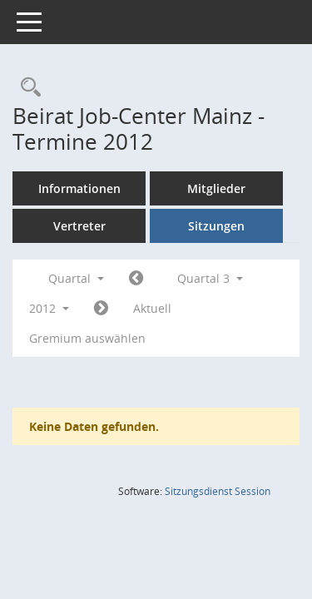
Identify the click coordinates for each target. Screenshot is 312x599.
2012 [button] (49, 308)
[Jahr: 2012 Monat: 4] (136, 279)
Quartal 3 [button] (210, 278)
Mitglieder (216, 188)
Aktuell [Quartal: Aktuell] (152, 308)
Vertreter (79, 226)
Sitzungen (216, 226)
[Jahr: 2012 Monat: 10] (101, 309)
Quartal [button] (76, 278)
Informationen (79, 188)
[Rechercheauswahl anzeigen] (26, 87)
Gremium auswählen (87, 338)
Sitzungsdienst (217, 491)
